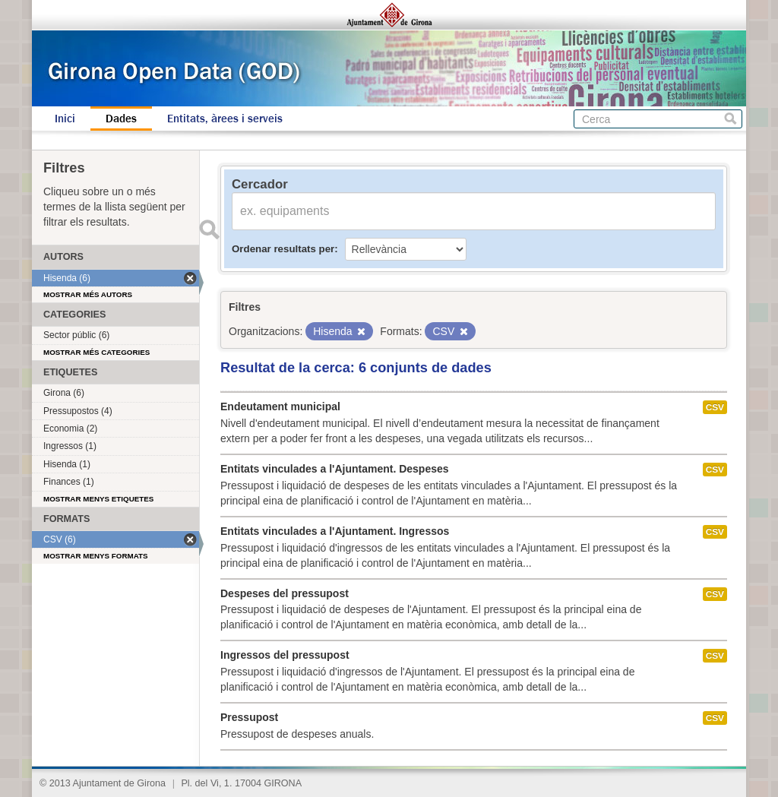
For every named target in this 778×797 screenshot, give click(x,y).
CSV (715, 407)
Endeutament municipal (280, 406)
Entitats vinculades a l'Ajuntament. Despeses (334, 469)
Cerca (730, 118)
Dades (121, 118)
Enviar (209, 229)
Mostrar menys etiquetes (98, 499)
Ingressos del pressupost (284, 655)
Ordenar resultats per (283, 249)
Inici (65, 118)
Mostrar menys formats (95, 556)
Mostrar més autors (87, 294)
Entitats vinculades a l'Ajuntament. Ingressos (334, 531)
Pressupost (249, 717)
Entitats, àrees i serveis (225, 118)
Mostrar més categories (96, 352)
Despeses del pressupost (284, 593)
